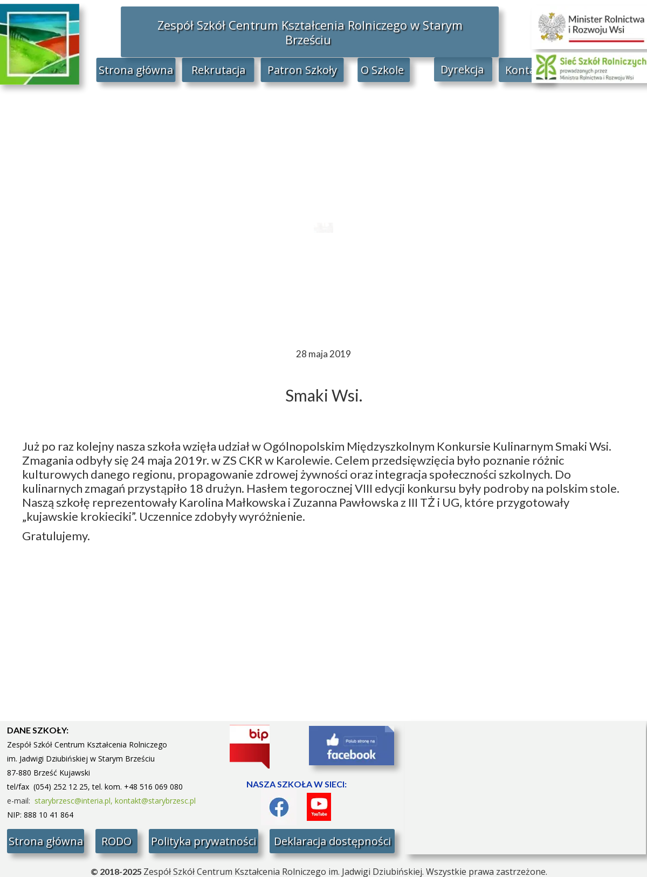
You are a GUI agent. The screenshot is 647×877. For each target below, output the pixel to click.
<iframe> (525, 787)
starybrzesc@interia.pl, (75, 801)
